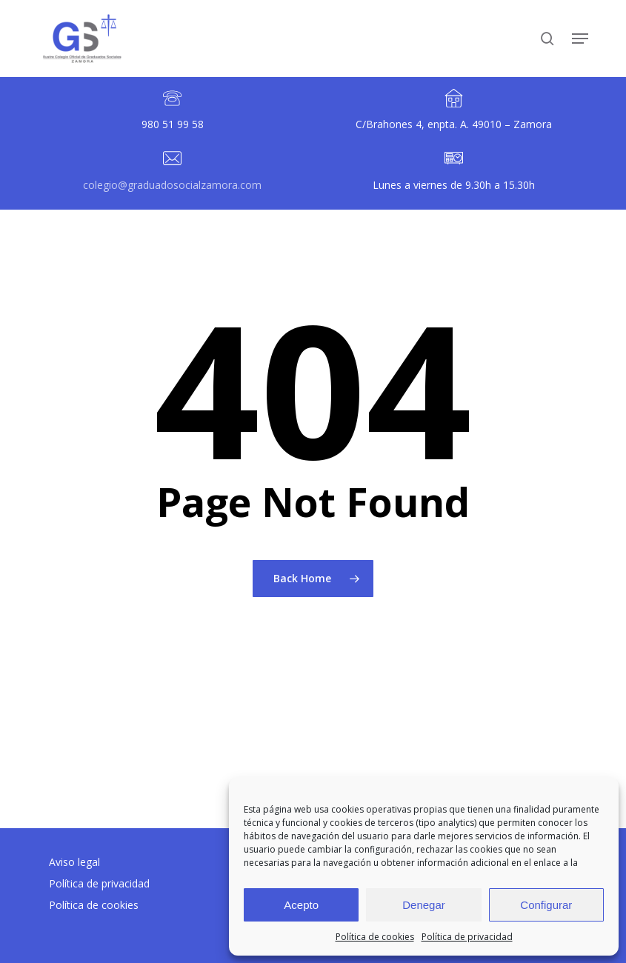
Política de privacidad (467, 936)
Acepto (301, 905)
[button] (580, 38)
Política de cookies (375, 936)
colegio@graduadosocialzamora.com (172, 185)
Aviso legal (74, 862)
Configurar (546, 905)
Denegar (423, 905)
